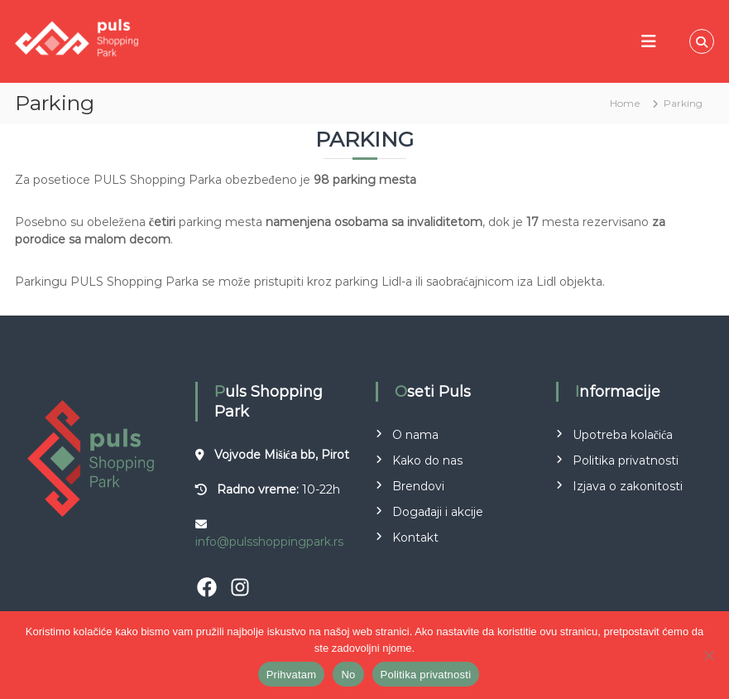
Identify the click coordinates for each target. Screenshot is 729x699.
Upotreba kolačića (623, 434)
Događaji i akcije (437, 511)
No (348, 674)
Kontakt (415, 537)
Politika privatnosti (626, 460)
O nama (415, 434)
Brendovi (418, 486)
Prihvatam (291, 674)
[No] (708, 655)
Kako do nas (427, 460)
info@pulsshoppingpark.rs (269, 541)
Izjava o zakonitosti (628, 486)
